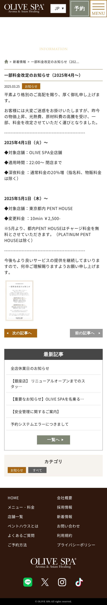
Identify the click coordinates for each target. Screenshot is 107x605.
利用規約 (64, 535)
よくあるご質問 (21, 535)
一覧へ (53, 439)
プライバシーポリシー (76, 544)
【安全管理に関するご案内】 (36, 411)
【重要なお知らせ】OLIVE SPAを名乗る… (47, 399)
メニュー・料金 (21, 507)
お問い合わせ (68, 526)
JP (57, 8)
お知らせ (31, 86)
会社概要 (64, 497)
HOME (13, 497)
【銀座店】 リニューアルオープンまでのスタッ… (48, 383)
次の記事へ (22, 333)
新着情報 (19, 61)
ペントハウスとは (23, 526)
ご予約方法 (17, 544)
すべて (37, 470)
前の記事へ (85, 333)
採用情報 (64, 507)
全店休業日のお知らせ (30, 368)
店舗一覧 (15, 516)
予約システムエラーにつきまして (40, 424)
